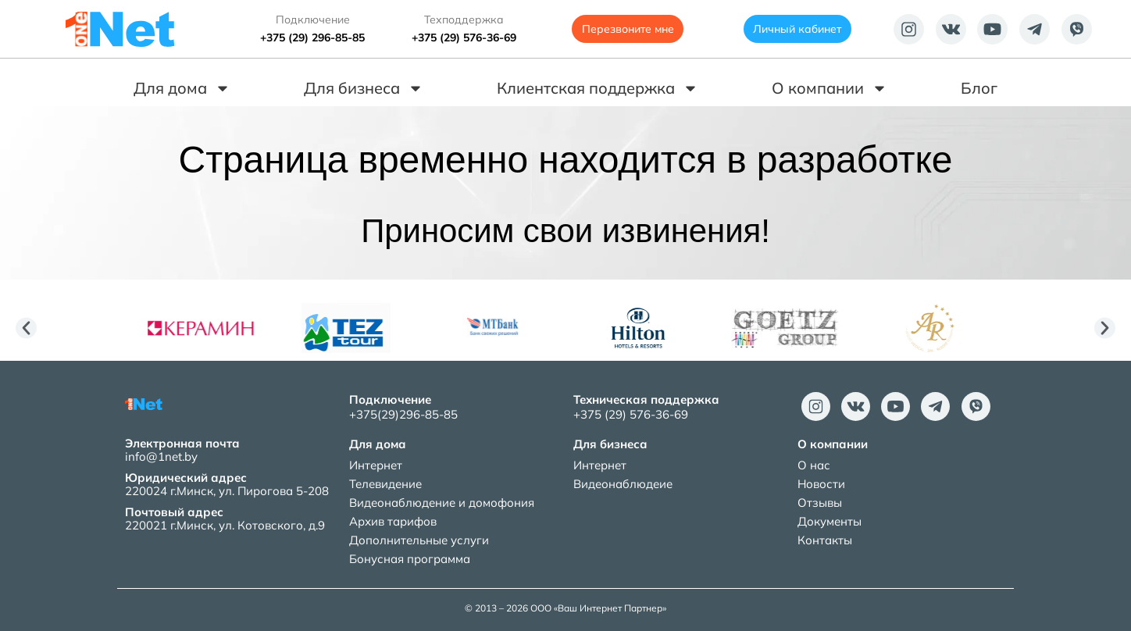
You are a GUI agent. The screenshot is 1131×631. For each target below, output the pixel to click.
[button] (26, 328)
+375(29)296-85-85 (403, 414)
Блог (979, 88)
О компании (829, 88)
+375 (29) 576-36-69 (464, 37)
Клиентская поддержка (597, 88)
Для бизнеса (363, 88)
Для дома (182, 88)
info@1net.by (161, 456)
